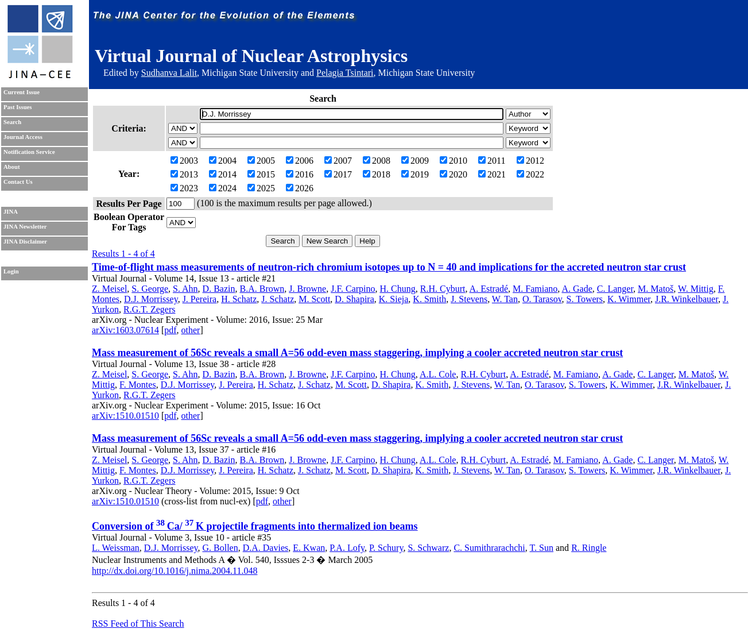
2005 (261, 160)
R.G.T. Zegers (149, 309)
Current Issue (21, 92)
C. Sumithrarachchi (489, 548)
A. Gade (576, 289)
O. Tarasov (542, 299)
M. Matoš (655, 289)
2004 (223, 160)
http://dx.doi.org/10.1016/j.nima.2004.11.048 (174, 571)
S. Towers (585, 299)
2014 (223, 174)
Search (12, 122)
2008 (376, 160)
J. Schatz (277, 299)
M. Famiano (535, 289)
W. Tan (505, 299)
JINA (10, 212)
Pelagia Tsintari (344, 73)
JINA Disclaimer (25, 241)
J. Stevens (469, 299)
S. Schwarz (428, 548)
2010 (453, 160)
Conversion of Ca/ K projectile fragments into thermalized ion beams (255, 526)
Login (11, 271)
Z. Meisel (109, 289)
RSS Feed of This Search (138, 623)
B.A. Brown (261, 289)
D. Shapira (354, 299)
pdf (170, 330)
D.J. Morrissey (151, 299)
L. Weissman (115, 548)
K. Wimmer (628, 299)
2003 (184, 160)
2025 (261, 188)
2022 (530, 174)
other (190, 330)
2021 (492, 174)
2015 (261, 174)
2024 (223, 188)
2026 (299, 188)
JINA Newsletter (24, 226)
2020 (453, 174)
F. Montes (137, 384)
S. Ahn (185, 289)
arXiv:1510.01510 (125, 415)
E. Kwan (309, 548)
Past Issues (17, 107)
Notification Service (29, 152)
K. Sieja (394, 299)
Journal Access (22, 137)
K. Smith (429, 299)
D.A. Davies (266, 548)
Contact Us (18, 182)
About (11, 167)
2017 (338, 174)
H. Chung (398, 289)
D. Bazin (219, 289)
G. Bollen (220, 548)
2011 (491, 160)
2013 (184, 174)
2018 (376, 174)
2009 (415, 160)
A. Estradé (489, 289)
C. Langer (615, 289)
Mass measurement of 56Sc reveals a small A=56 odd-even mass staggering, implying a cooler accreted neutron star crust (357, 352)
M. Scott (314, 299)
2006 (299, 160)
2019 (415, 174)
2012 (530, 160)
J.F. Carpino (353, 289)
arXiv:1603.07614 (125, 330)
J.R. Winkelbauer (686, 299)
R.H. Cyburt (443, 289)
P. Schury (386, 548)
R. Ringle (588, 548)
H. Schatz (239, 299)
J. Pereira (200, 299)
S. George (149, 289)
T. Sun (541, 548)
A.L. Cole (438, 374)
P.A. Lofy (347, 548)
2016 (299, 174)
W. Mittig (696, 289)
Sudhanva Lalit (169, 73)
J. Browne (307, 289)
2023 (184, 188)
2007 (338, 160)
